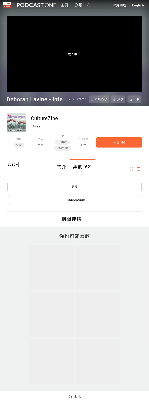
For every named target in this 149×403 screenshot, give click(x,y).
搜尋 (88, 5)
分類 (78, 5)
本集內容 (101, 99)
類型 (19, 139)
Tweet (37, 126)
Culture (63, 142)
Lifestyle (62, 148)
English (138, 5)
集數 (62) (82, 166)
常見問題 (119, 5)
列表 (139, 169)
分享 (120, 99)
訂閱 (120, 142)
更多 (74, 187)
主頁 (64, 5)
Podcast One (36, 5)
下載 (136, 99)
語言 (40, 139)
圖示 (133, 169)
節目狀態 (83, 139)
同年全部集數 (76, 200)
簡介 (61, 166)
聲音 (19, 145)
